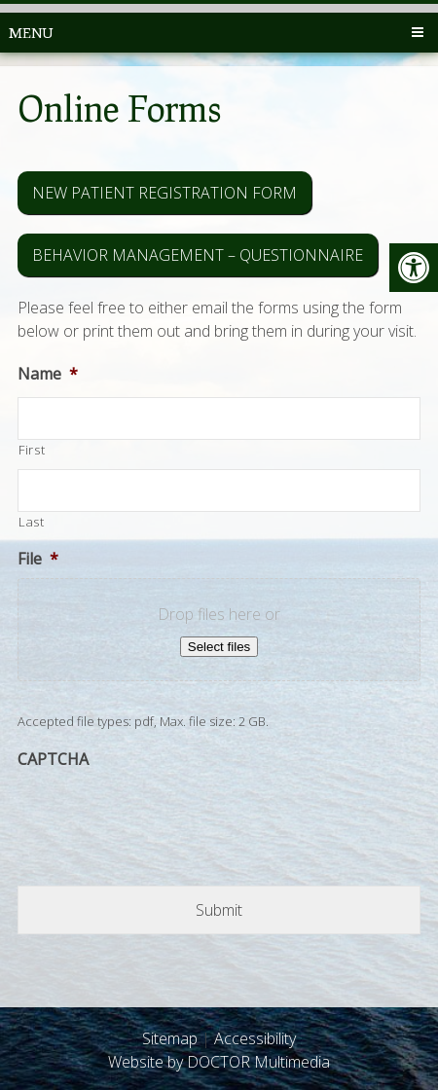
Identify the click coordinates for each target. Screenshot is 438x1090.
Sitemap (170, 1038)
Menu (31, 32)
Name (48, 374)
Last (31, 521)
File (38, 559)
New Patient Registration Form (164, 192)
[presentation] (165, 816)
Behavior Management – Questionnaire (197, 255)
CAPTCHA (53, 759)
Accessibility (255, 1038)
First (31, 449)
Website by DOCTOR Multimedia (219, 1061)
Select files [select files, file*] (219, 646)
